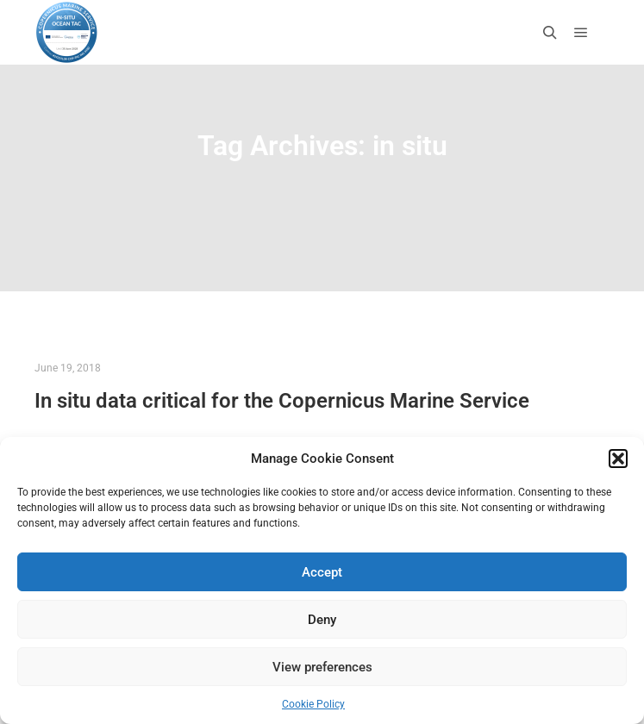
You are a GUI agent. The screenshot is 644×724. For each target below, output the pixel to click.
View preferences (322, 667)
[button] (618, 458)
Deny (322, 619)
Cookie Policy (313, 704)
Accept (322, 572)
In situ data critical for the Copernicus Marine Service (281, 401)
